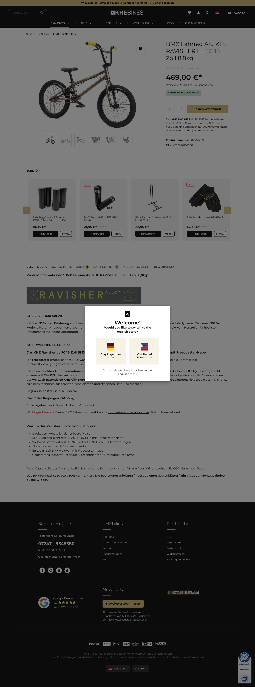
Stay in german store (111, 351)
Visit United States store (144, 351)
